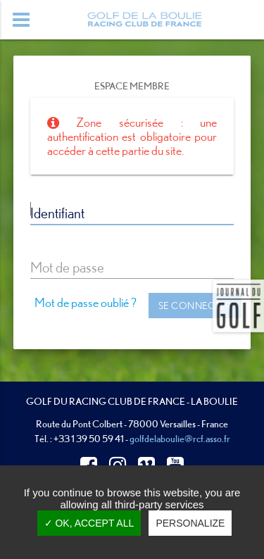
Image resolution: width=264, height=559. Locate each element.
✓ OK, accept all (89, 523)
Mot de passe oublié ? (85, 302)
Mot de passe (67, 266)
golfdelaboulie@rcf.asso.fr (180, 438)
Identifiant (57, 212)
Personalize (190, 523)
